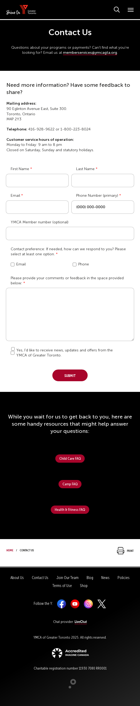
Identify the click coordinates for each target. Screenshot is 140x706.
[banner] (21, 9)
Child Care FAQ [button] (70, 458)
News (105, 578)
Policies (124, 578)
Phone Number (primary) (97, 196)
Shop (84, 586)
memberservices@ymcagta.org (90, 53)
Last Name (85, 169)
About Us (17, 578)
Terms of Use (62, 586)
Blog (90, 578)
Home (9, 549)
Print (125, 550)
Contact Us (40, 578)
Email (15, 196)
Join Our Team (67, 578)
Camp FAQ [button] (70, 484)
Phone (81, 264)
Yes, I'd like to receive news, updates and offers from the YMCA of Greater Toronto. (64, 352)
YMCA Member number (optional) (39, 222)
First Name (20, 169)
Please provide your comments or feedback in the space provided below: (67, 280)
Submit (70, 375)
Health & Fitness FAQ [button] (70, 509)
